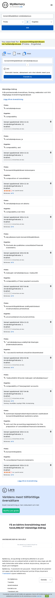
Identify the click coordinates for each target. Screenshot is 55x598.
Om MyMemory (12, 579)
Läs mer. (39, 596)
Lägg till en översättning (13, 99)
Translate (11, 582)
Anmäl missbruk (13, 585)
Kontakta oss (12, 588)
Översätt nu (27, 77)
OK (47, 596)
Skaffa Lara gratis (11, 511)
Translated (6, 573)
